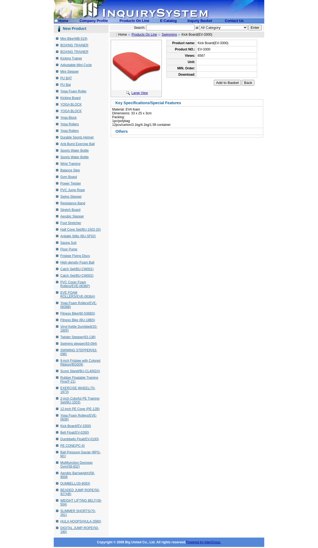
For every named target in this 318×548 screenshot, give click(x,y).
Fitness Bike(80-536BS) (77, 313)
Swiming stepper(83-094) (78, 344)
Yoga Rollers (69, 124)
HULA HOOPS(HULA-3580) (80, 521)
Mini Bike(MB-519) (73, 39)
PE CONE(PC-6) (72, 446)
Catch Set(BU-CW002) (76, 276)
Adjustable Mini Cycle (76, 65)
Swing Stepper (71, 197)
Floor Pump (68, 249)
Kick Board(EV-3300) (75, 426)
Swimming (169, 34)
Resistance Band (72, 203)
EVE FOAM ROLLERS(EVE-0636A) (77, 294)
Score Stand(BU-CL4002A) (80, 371)
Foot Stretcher (70, 223)
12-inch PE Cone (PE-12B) (80, 409)
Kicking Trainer (71, 58)
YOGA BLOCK (71, 104)
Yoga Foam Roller (73, 91)
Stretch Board (70, 210)
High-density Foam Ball (77, 262)
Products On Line (134, 21)
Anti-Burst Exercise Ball (77, 144)
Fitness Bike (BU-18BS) (77, 320)
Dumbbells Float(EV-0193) (79, 439)
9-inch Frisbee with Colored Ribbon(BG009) (80, 362)
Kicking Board (70, 98)
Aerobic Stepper (72, 216)
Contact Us (234, 21)
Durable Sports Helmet (76, 137)
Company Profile (94, 21)
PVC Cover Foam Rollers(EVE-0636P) (75, 284)
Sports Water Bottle (74, 150)
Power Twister (70, 183)
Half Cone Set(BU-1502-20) (80, 229)
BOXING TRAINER (74, 45)
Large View (137, 93)
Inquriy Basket (200, 21)
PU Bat (65, 85)
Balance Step (70, 170)
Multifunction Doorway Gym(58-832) (76, 464)
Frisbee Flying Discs (75, 256)
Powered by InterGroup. (203, 542)
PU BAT (66, 78)
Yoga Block (68, 118)
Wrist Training (70, 164)
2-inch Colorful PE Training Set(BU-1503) (80, 400)
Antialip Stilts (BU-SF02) (78, 236)
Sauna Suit (68, 243)
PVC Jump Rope (72, 190)
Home (63, 21)
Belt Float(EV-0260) (74, 432)
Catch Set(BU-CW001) (76, 269)
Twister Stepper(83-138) (78, 337)
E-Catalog (168, 21)
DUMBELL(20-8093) (75, 483)
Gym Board (68, 177)
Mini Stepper (69, 72)
